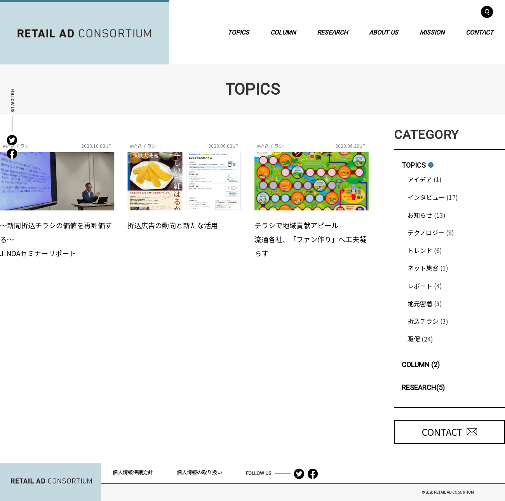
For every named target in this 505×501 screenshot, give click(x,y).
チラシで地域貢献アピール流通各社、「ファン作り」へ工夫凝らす (310, 239)
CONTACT (479, 32)
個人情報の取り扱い (199, 472)
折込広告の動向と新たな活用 (172, 225)
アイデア (419, 179)
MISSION (432, 32)
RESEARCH (332, 32)
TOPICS (238, 32)
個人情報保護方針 (133, 472)
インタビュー (426, 197)
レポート (419, 285)
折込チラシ (423, 321)
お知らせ (419, 215)
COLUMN (283, 32)
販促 (413, 338)
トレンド (419, 250)
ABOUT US (383, 32)
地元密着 (419, 303)
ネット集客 (423, 267)
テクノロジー (425, 232)
